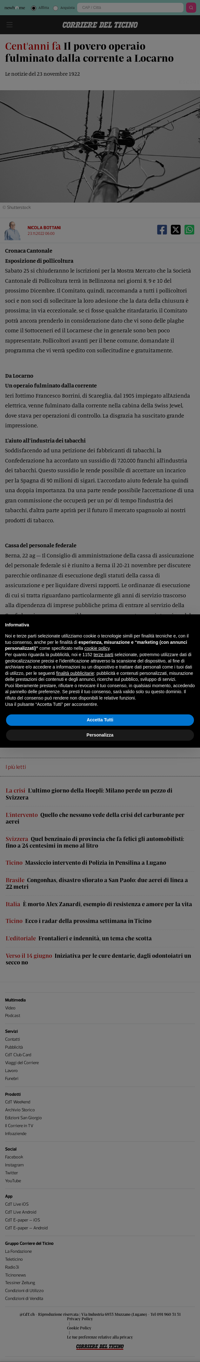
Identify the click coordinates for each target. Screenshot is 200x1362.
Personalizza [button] (100, 734)
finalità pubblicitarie (75, 673)
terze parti (103, 654)
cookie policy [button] (97, 648)
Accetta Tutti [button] (100, 719)
